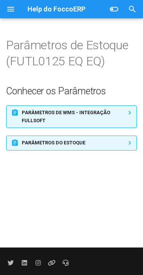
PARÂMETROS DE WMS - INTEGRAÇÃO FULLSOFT (66, 116)
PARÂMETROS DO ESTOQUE (53, 143)
